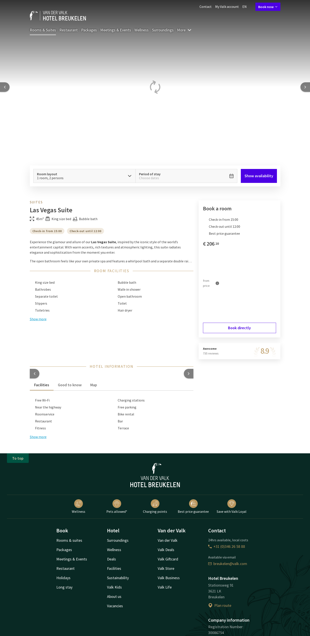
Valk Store (166, 568)
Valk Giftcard (168, 559)
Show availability (259, 175)
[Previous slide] (5, 87)
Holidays (63, 577)
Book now (268, 7)
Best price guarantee (193, 506)
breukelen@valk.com (227, 563)
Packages (89, 29)
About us (114, 596)
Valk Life (165, 587)
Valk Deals (166, 549)
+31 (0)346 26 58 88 (226, 546)
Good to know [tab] (70, 384)
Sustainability (118, 577)
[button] (34, 373)
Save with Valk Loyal (231, 506)
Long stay (64, 587)
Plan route (219, 605)
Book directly (239, 327)
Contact (205, 6)
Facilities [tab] (41, 384)
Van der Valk (168, 540)
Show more (38, 437)
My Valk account (227, 6)
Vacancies (115, 605)
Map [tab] (93, 384)
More (184, 29)
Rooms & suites (69, 540)
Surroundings (163, 29)
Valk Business (169, 577)
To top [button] (17, 458)
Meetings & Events (115, 29)
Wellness (141, 29)
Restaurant (68, 29)
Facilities (114, 568)
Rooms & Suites (43, 29)
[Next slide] (305, 87)
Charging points (155, 506)
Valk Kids (114, 587)
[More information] (217, 283)
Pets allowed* (116, 506)
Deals (111, 559)
